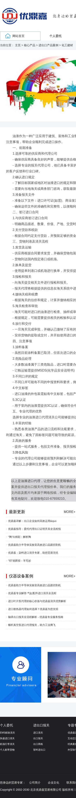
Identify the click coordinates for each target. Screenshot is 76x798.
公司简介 (35, 782)
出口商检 (38, 744)
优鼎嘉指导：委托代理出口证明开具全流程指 (34, 528)
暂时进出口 (39, 749)
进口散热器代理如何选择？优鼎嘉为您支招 (33, 609)
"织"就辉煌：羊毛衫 (19, 560)
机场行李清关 (7, 744)
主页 (18, 45)
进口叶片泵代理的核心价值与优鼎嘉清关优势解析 (37, 601)
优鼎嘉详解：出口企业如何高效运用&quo (32, 521)
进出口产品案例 (48, 45)
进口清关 (38, 732)
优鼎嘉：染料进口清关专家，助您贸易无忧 (33, 552)
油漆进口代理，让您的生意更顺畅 (45, 481)
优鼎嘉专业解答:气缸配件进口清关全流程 (32, 593)
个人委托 (55, 36)
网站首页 (18, 36)
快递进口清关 (7, 738)
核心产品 (29, 45)
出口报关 (38, 738)
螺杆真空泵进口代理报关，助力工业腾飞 (32, 624)
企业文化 (53, 782)
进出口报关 (41, 725)
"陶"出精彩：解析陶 (19, 536)
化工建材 (67, 45)
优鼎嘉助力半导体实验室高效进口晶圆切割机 (34, 544)
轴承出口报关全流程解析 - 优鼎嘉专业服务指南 (35, 617)
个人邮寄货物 (7, 749)
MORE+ (69, 512)
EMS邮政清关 (7, 732)
